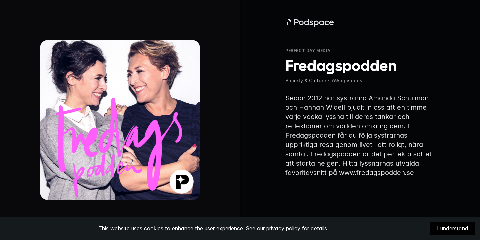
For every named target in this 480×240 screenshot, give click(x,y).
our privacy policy (278, 228)
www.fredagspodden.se (376, 173)
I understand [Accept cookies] (452, 228)
